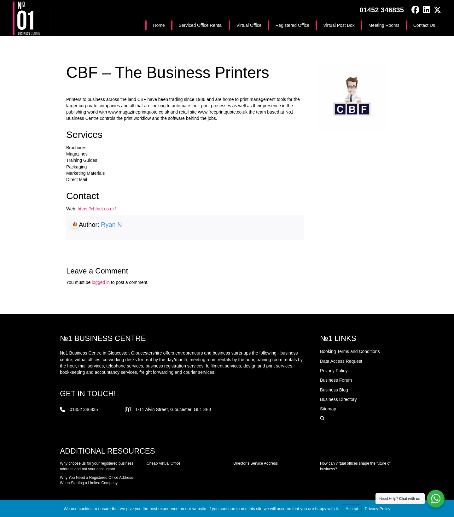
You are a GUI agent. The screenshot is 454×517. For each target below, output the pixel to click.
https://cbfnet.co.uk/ (97, 208)
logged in (101, 282)
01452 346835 (381, 10)
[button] (415, 10)
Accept (352, 508)
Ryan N (111, 224)
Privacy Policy (377, 508)
